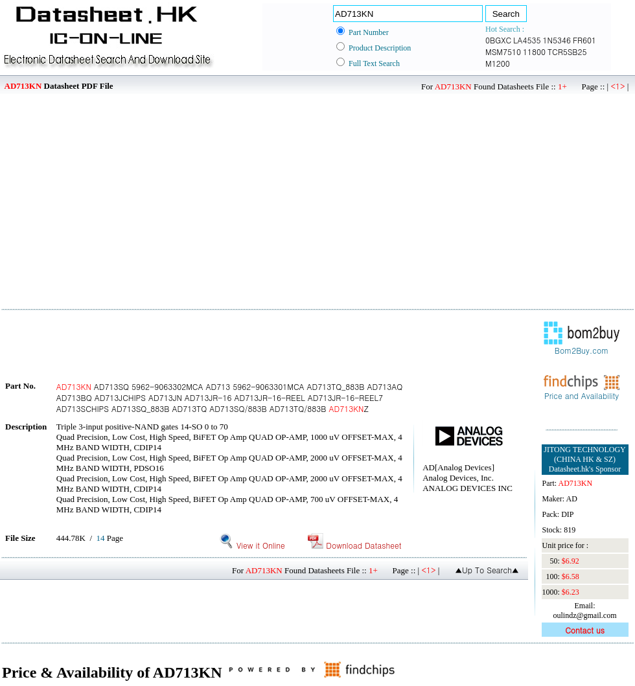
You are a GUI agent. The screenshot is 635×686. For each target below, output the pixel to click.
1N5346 (557, 39)
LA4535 (526, 39)
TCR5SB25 (567, 51)
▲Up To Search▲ (487, 569)
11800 (534, 51)
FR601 (584, 39)
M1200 (497, 63)
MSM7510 (503, 51)
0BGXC (498, 39)
